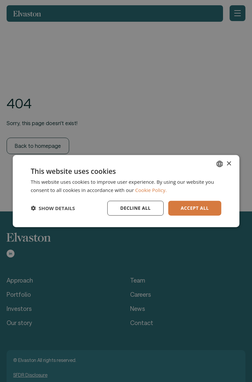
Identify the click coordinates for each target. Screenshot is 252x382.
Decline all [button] (135, 208)
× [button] (228, 163)
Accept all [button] (195, 208)
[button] (53, 208)
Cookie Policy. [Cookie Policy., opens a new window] (151, 190)
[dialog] (126, 191)
